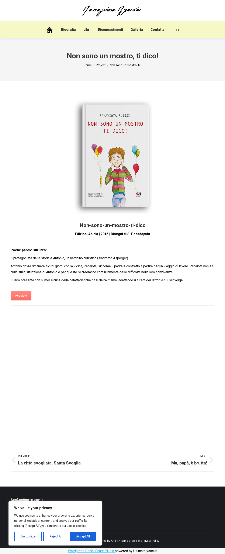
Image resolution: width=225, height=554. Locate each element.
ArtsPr (114, 540)
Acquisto (21, 295)
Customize (27, 536)
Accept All (83, 536)
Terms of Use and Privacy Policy (140, 540)
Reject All (55, 536)
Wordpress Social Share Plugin (91, 551)
